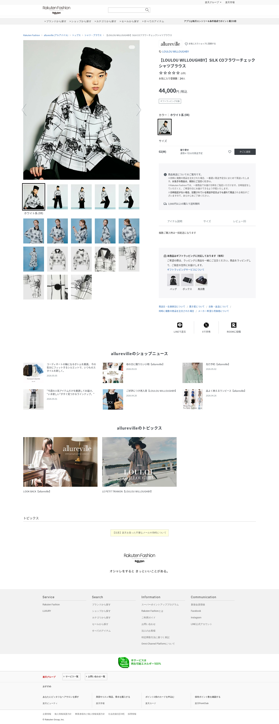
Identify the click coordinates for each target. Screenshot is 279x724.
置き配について (197, 306)
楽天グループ (212, 2)
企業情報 (47, 714)
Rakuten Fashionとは (152, 611)
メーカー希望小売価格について (213, 311)
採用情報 (132, 714)
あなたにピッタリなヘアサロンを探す (61, 697)
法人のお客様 (148, 630)
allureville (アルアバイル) (56, 35)
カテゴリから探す (101, 617)
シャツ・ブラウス (93, 35)
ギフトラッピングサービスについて (185, 269)
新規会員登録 (198, 604)
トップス (76, 35)
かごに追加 (245, 151)
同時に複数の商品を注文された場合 (176, 311)
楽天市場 (230, 2)
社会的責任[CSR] (116, 714)
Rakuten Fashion (73, 10)
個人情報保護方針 (63, 714)
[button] (24, 109)
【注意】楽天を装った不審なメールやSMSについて (139, 532)
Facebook (196, 611)
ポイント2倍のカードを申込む (159, 697)
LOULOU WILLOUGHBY (175, 51)
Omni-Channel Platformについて (158, 643)
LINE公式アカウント (201, 624)
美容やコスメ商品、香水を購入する (113, 697)
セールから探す (100, 624)
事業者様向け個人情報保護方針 (90, 714)
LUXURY (47, 611)
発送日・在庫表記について (172, 306)
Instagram (196, 617)
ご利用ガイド (148, 617)
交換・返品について (219, 306)
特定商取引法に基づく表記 (155, 637)
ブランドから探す (101, 604)
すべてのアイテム (101, 630)
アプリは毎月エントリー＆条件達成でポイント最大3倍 (210, 21)
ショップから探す (101, 611)
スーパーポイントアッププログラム (160, 604)
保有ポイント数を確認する (207, 697)
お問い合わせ (148, 624)
